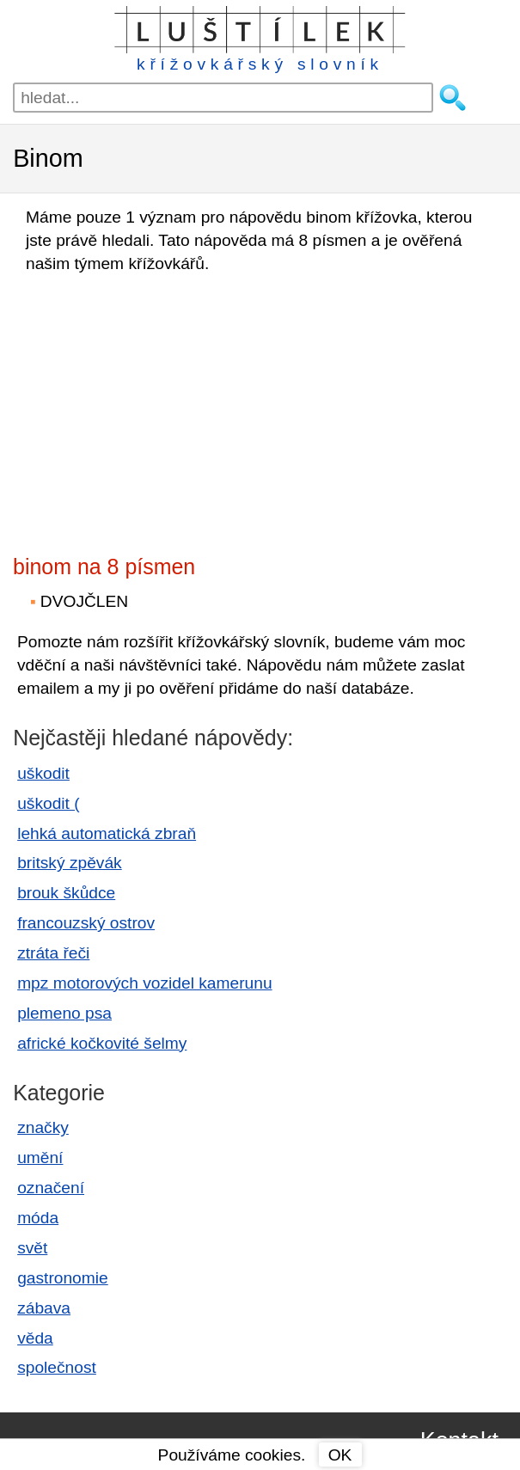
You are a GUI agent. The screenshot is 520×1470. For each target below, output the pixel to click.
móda (37, 1218)
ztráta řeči (53, 953)
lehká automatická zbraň (106, 833)
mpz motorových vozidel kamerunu (144, 983)
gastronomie (62, 1278)
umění (40, 1157)
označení (50, 1188)
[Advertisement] (163, 409)
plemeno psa (64, 1013)
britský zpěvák (69, 863)
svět (32, 1248)
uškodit (43, 773)
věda (35, 1338)
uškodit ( (48, 803)
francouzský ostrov (86, 923)
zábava (43, 1308)
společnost (56, 1367)
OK (340, 1455)
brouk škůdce (66, 893)
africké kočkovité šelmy (102, 1043)
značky (43, 1127)
